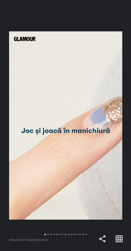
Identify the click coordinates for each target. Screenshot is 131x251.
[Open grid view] (119, 239)
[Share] (102, 239)
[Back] (33, 125)
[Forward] (98, 125)
